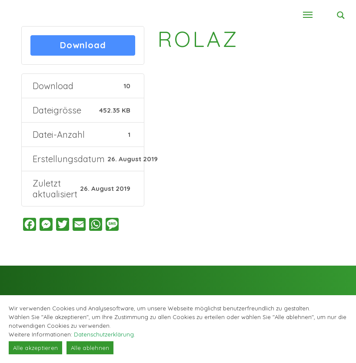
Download (83, 45)
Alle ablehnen (90, 347)
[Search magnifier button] (341, 15)
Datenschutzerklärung (104, 334)
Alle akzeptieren (35, 347)
